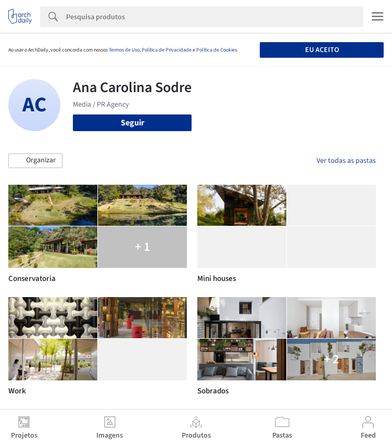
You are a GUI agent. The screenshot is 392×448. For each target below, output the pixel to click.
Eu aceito (322, 50)
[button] (35, 160)
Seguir (132, 123)
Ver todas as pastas (346, 161)
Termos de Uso (124, 50)
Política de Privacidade (167, 50)
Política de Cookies (216, 50)
